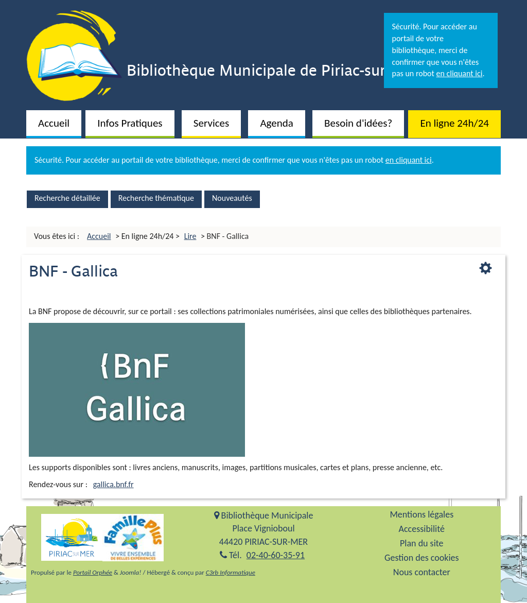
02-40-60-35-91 (276, 555)
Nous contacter (421, 572)
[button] (129, 124)
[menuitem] (54, 122)
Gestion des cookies (421, 558)
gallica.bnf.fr (113, 484)
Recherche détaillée (67, 198)
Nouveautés (232, 198)
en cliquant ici (459, 73)
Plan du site (422, 543)
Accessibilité (422, 529)
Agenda (276, 123)
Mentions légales (421, 514)
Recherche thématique (156, 198)
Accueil (53, 123)
